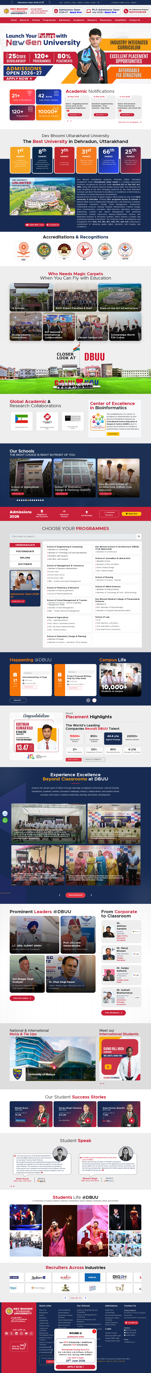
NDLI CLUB (62, 1328)
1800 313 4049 (130, 1332)
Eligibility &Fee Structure (42, 513)
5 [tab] (26, 500)
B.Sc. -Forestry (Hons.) (57, 630)
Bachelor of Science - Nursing (109, 580)
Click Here (52, 1361)
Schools (36, 20)
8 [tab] (32, 500)
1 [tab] (17, 500)
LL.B (98, 620)
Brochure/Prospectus (113, 1315)
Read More (75, 114)
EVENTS (67, 2)
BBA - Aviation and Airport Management (65, 581)
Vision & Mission (64, 1310)
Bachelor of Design (55, 639)
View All (75, 1298)
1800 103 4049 (130, 1330)
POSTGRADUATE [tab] (25, 551)
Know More (113, 434)
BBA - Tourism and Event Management (64, 611)
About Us (24, 20)
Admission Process (64, 513)
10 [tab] (36, 500)
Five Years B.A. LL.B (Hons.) (107, 623)
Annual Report (63, 1313)
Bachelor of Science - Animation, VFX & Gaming (68, 642)
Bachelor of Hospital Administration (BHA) (113, 610)
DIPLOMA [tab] (25, 558)
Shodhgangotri (46, 1350)
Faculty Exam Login (112, 1341)
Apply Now (131, 514)
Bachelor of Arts (102, 561)
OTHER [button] (93, 2)
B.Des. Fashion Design (105, 567)
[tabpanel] (103, 107)
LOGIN (73, 2)
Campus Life (43, 1323)
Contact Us (134, 20)
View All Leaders (22, 998)
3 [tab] (21, 500)
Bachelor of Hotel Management (61, 608)
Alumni (41, 1315)
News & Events (64, 1325)
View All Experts (113, 1013)
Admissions (64, 20)
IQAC (61, 2)
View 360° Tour (35, 225)
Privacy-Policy (44, 1326)
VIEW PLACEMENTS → (94, 759)
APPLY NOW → (74, 759)
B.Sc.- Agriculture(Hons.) (58, 620)
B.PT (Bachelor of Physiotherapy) (110, 607)
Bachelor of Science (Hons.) (107, 589)
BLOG (128, 2)
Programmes (49, 20)
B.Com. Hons (54, 572)
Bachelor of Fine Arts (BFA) (108, 564)
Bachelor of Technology (57, 549)
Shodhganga (45, 1347)
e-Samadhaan (45, 1352)
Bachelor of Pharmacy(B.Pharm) (61, 590)
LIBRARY (134, 2)
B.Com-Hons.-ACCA (57, 575)
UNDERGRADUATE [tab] (25, 545)
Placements (106, 20)
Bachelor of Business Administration (62, 568)
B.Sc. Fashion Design (105, 571)
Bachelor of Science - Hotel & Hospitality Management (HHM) (65, 604)
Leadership (43, 1320)
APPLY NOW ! (75, 1367)
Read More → (29, 687)
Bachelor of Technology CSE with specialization (67, 553)
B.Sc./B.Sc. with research (57, 559)
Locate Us (53, 225)
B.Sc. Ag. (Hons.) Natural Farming (62, 627)
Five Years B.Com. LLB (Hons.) (108, 629)
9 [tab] (34, 500)
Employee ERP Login (113, 1335)
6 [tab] (28, 500)
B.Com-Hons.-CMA (56, 578)
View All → (18, 700)
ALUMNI (86, 2)
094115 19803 (129, 1335)
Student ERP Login (112, 1338)
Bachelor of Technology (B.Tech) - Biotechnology (117, 592)
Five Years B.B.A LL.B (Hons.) (108, 626)
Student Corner (111, 1333)
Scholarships (86, 514)
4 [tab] (24, 500)
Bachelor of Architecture (107, 552)
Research (92, 20)
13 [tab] (43, 500)
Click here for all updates (129, 122)
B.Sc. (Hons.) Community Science (62, 623)
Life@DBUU (120, 20)
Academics (78, 20)
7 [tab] (30, 500)
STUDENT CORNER (117, 2)
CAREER (79, 2)
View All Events (75, 895)
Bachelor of (100, 604)
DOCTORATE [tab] (25, 564)
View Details (17, 493)
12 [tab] (41, 500)
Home (14, 20)
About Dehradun (64, 1322)
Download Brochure (109, 514)
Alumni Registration (65, 1320)
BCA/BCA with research (57, 556)
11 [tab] (38, 500)
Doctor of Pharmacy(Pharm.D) (60, 594)
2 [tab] (19, 500)
